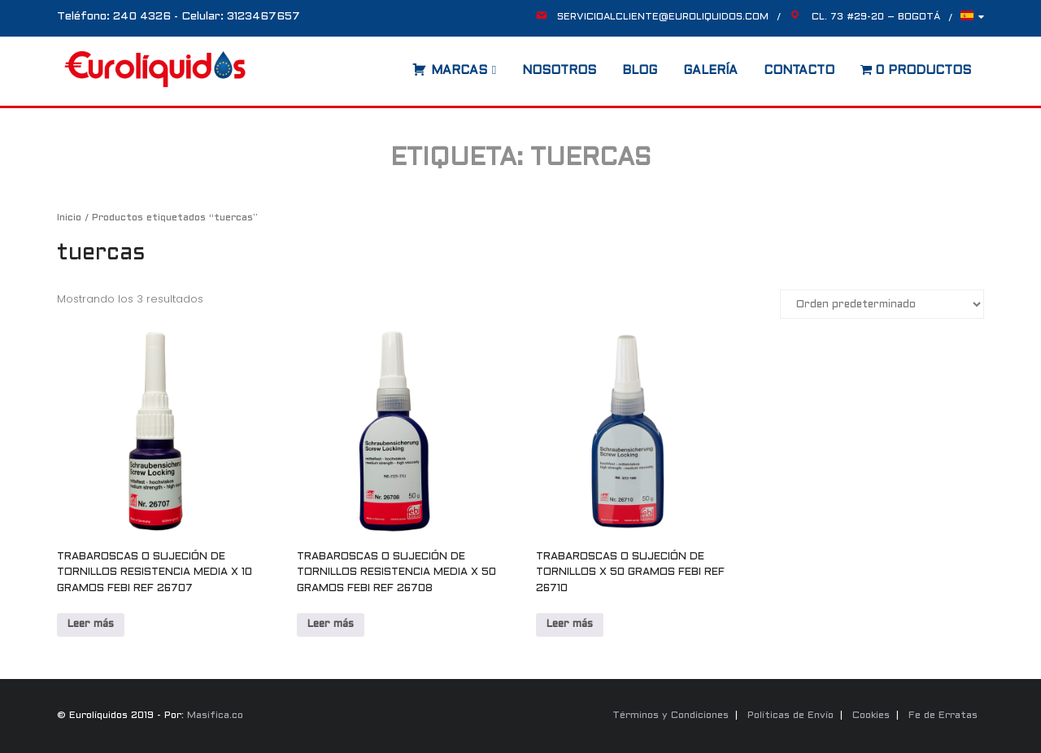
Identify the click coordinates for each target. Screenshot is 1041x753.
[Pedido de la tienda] (882, 304)
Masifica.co (215, 715)
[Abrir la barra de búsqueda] (396, 65)
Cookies (871, 715)
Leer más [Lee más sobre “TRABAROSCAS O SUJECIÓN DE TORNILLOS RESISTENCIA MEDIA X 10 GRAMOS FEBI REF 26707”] (91, 624)
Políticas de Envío (790, 715)
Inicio (69, 218)
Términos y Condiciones (670, 715)
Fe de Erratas (943, 715)
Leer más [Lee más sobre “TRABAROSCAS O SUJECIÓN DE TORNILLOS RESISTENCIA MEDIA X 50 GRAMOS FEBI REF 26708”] (330, 624)
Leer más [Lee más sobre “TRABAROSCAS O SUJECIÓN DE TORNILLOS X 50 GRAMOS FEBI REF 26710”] (570, 624)
